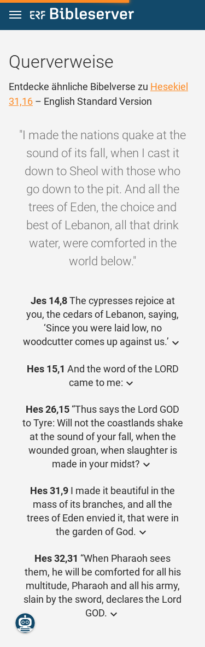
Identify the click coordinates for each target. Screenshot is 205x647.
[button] (15, 15)
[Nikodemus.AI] (25, 623)
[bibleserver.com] (82, 15)
